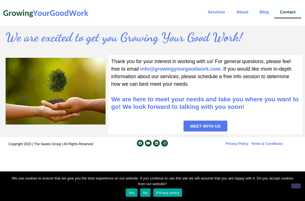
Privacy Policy (237, 144)
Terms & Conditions (267, 144)
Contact (288, 11)
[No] (296, 185)
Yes (131, 193)
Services (216, 11)
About (242, 11)
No (145, 193)
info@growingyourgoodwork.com (180, 69)
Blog (264, 11)
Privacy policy (167, 193)
